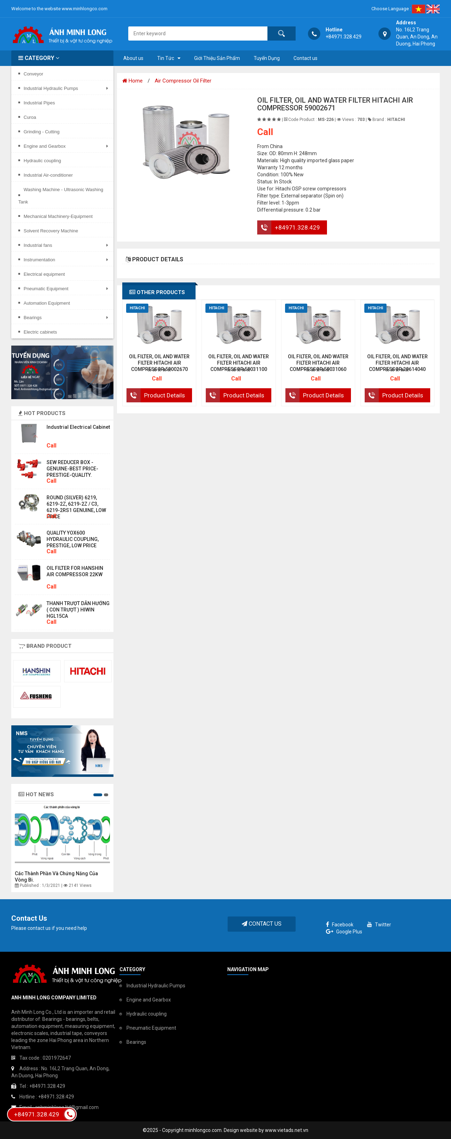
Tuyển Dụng (267, 58)
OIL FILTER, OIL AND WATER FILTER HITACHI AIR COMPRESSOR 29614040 (397, 363)
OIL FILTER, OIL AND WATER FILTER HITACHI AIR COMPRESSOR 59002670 (159, 363)
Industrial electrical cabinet (78, 427)
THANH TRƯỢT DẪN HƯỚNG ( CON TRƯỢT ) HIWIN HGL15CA (78, 610)
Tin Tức (165, 58)
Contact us (305, 58)
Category (38, 58)
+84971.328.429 (297, 227)
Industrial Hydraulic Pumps (155, 985)
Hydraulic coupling (146, 1014)
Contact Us (262, 923)
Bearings (136, 1042)
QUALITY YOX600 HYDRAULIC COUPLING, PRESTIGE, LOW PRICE (73, 539)
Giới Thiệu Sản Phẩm (217, 58)
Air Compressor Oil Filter (183, 81)
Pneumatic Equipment (151, 1028)
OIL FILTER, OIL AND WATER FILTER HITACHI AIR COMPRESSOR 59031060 (318, 363)
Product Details (164, 395)
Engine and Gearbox (148, 1000)
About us (133, 58)
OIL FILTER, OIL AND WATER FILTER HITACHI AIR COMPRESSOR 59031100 (238, 363)
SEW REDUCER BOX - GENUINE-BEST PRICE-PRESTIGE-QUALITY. (72, 468)
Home (132, 81)
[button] (97, 794)
